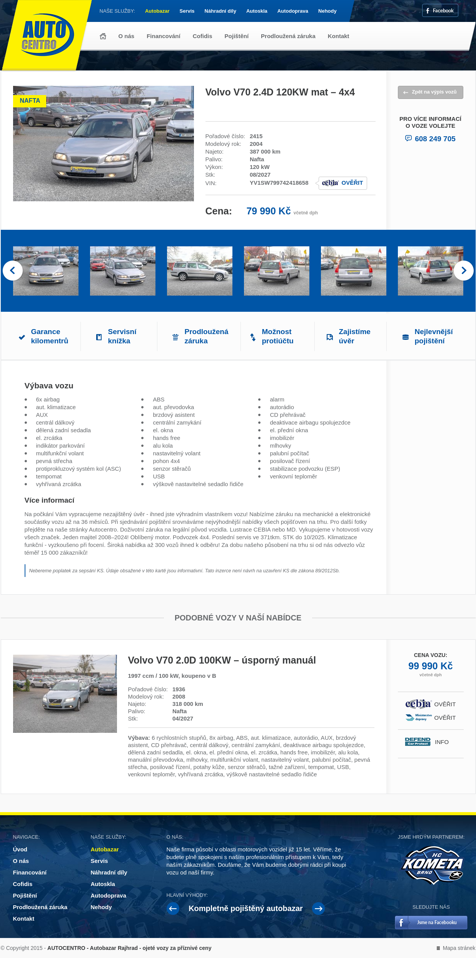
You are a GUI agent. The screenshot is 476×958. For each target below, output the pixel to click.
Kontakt (338, 36)
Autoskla (256, 11)
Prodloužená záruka (288, 36)
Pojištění (237, 36)
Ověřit (352, 182)
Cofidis (202, 36)
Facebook (443, 10)
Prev (13, 271)
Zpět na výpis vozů (434, 92)
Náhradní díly (220, 11)
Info (445, 742)
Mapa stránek (459, 948)
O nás (127, 36)
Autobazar (157, 11)
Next (464, 271)
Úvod (103, 36)
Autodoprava (292, 11)
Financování (163, 36)
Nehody (327, 11)
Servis (187, 11)
